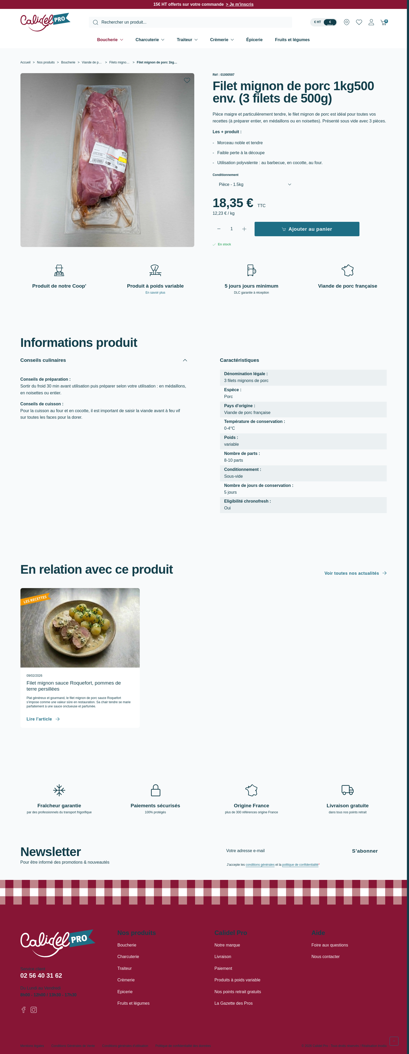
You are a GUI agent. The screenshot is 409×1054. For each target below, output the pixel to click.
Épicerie (254, 40)
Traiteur (184, 40)
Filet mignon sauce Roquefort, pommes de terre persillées (73, 686)
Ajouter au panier (307, 229)
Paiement (223, 968)
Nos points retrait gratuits (237, 992)
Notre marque (227, 945)
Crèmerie (219, 40)
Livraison (222, 956)
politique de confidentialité (300, 865)
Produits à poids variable (237, 980)
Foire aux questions (329, 945)
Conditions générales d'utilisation (125, 1046)
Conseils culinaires (43, 360)
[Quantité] (231, 229)
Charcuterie (147, 40)
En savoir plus (155, 292)
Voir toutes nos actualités (352, 573)
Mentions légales (32, 1046)
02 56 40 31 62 (41, 975)
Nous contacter (325, 956)
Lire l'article (39, 719)
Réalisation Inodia (374, 1046)
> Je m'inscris (240, 4)
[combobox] (190, 22)
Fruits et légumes (292, 40)
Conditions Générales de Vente (73, 1046)
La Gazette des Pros (233, 1003)
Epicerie (125, 992)
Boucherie (107, 40)
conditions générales (260, 865)
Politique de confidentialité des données (183, 1046)
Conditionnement (226, 175)
